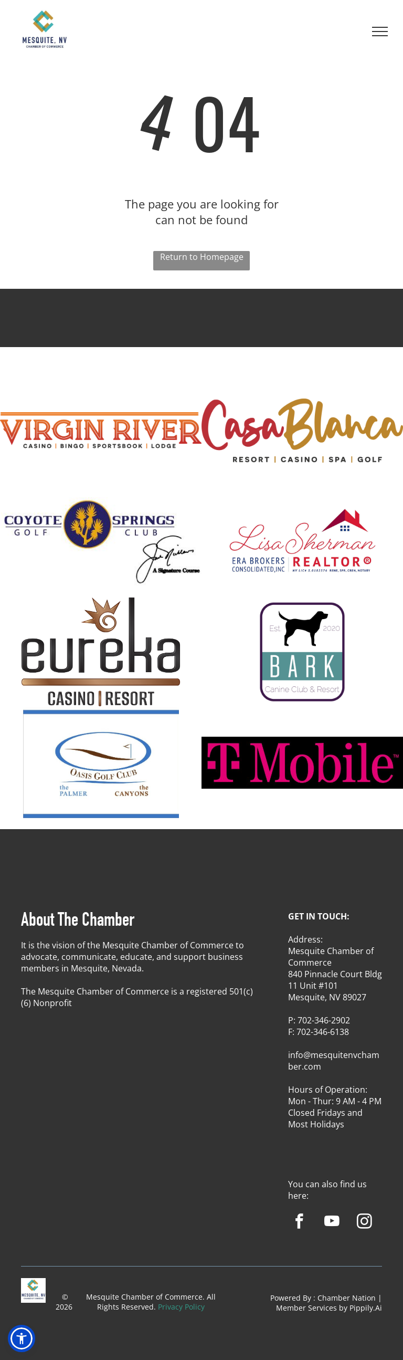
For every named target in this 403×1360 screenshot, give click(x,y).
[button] (21, 1338)
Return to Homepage (201, 257)
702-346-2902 (324, 1020)
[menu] (380, 31)
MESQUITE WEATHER (201, 327)
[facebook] (299, 1223)
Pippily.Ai (365, 1308)
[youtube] (332, 1223)
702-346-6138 (322, 1032)
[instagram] (364, 1223)
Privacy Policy (181, 1307)
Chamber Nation (346, 1298)
